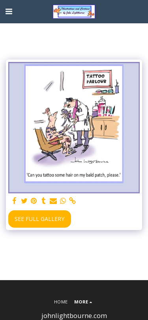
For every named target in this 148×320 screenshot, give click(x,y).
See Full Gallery (39, 219)
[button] (8, 11)
